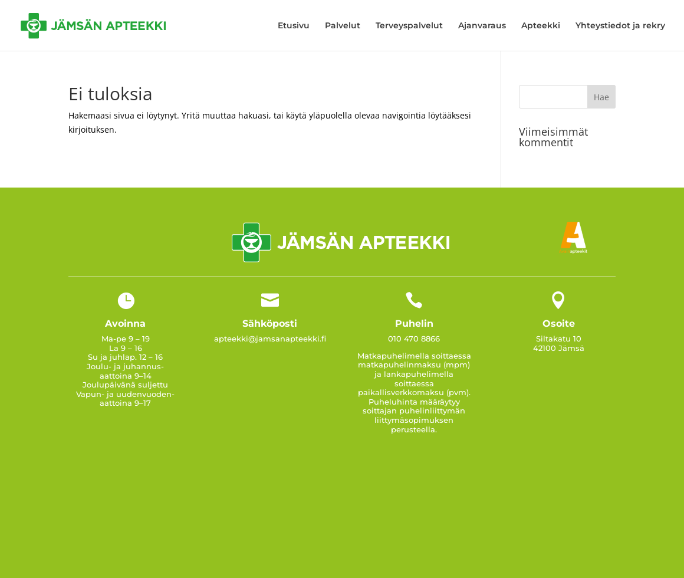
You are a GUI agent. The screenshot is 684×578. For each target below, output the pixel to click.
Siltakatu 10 (558, 338)
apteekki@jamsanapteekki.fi (270, 338)
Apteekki (540, 26)
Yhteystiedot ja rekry (620, 26)
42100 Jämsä (558, 348)
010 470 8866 (414, 338)
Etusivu (294, 26)
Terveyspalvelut (409, 26)
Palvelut (342, 26)
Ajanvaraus (482, 26)
